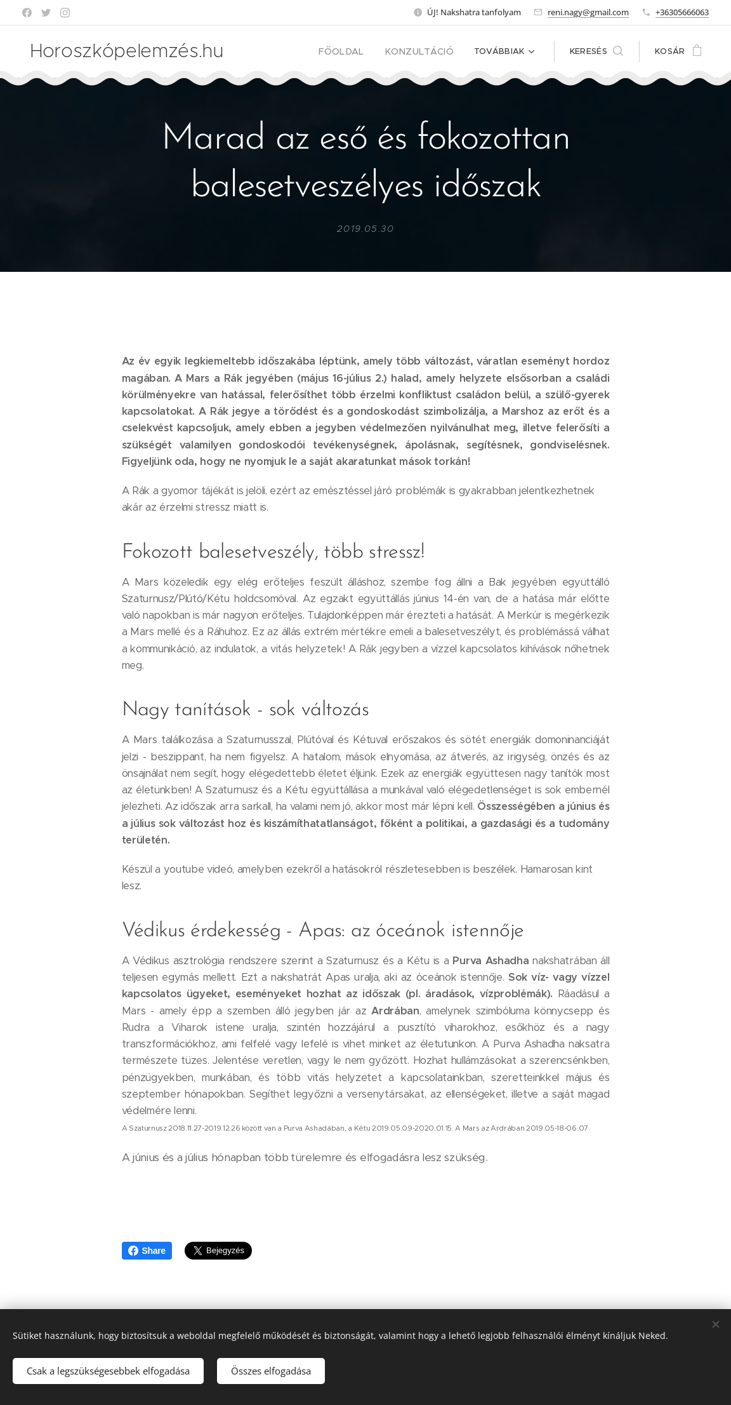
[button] (596, 51)
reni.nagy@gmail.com (588, 12)
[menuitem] (354, 51)
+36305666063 (682, 12)
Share (147, 1251)
